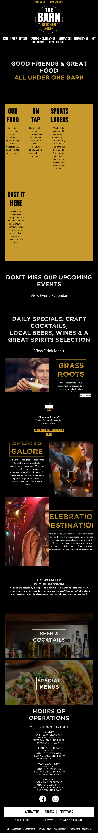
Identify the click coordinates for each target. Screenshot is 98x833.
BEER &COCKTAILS (49, 636)
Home (5, 39)
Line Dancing (56, 2)
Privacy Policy (44, 829)
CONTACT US (32, 812)
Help (7, 829)
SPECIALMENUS (49, 683)
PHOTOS (49, 812)
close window (85, 395)
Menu (14, 39)
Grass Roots (71, 369)
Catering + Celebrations (43, 39)
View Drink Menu (49, 350)
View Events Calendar (49, 295)
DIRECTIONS (66, 812)
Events (23, 39)
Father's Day (40, 2)
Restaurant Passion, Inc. (81, 829)
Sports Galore (27, 446)
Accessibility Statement (23, 829)
